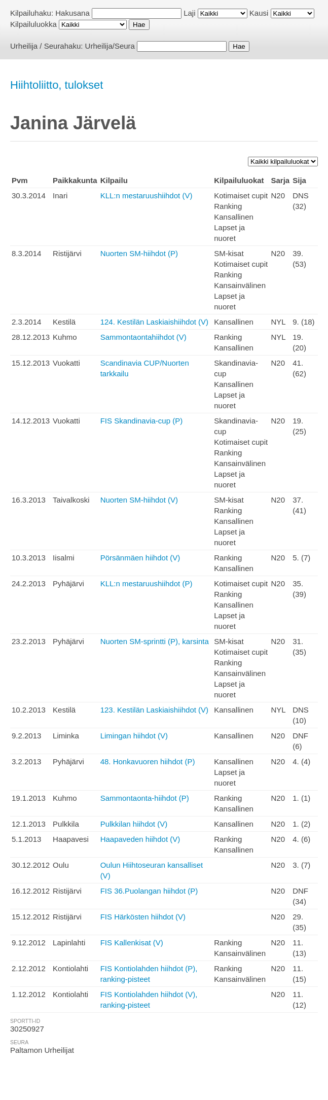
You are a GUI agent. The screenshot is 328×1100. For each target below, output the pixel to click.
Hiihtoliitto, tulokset (56, 85)
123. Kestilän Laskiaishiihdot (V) (154, 709)
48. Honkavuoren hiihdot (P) (147, 761)
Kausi (259, 13)
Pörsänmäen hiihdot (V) (140, 557)
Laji (189, 13)
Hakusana (72, 13)
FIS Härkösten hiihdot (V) (143, 916)
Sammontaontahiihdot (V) (143, 337)
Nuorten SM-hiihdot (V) (139, 499)
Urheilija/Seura (110, 46)
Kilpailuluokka (33, 24)
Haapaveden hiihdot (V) (140, 839)
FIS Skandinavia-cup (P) (141, 420)
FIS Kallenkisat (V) (131, 942)
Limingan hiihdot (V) (134, 735)
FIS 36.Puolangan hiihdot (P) (149, 890)
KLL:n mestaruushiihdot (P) (146, 583)
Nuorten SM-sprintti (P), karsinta (154, 641)
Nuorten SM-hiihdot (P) (139, 253)
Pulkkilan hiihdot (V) (134, 824)
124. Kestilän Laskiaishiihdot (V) (154, 321)
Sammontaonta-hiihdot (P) (144, 798)
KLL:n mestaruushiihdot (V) (146, 195)
